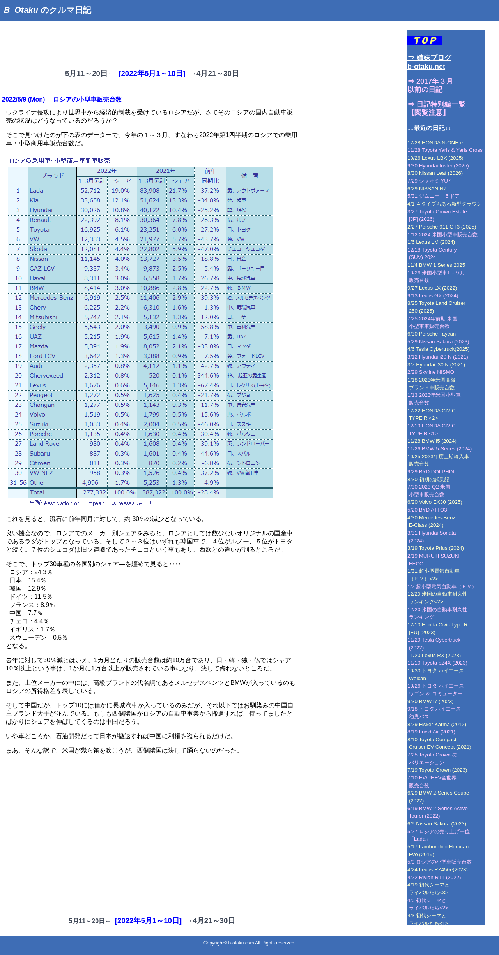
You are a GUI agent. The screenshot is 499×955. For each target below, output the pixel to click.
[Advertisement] (142, 42)
